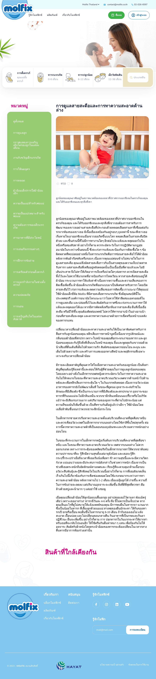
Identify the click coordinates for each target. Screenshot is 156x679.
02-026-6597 (139, 4)
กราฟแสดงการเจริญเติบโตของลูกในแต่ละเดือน (26, 145)
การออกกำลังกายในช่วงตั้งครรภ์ (29, 283)
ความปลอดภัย (21, 295)
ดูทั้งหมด (18, 121)
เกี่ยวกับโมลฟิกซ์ (53, 618)
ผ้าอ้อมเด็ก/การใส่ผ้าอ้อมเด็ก (28, 192)
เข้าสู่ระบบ (138, 15)
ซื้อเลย (116, 15)
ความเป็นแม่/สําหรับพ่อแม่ (28, 203)
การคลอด (19, 180)
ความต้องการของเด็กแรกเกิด (28, 226)
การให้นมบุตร (21, 169)
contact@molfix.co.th (115, 4)
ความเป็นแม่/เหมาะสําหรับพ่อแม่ (29, 215)
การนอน (18, 306)
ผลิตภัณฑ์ (50, 610)
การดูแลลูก (20, 133)
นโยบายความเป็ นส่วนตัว (112, 664)
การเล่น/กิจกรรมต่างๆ (26, 249)
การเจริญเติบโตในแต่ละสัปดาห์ (27, 318)
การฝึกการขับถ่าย (23, 260)
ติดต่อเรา (73, 603)
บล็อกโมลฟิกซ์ (52, 603)
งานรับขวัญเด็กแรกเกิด (27, 157)
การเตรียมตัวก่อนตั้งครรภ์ (28, 272)
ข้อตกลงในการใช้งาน (138, 664)
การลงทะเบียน (137, 630)
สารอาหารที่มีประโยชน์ (27, 238)
